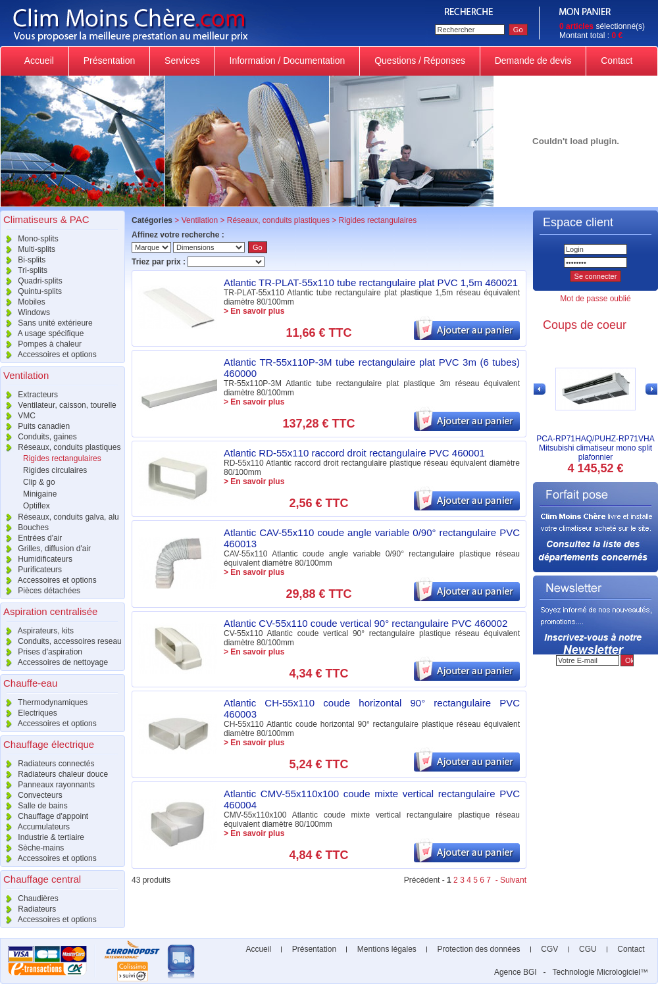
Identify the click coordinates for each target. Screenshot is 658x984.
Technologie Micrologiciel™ (600, 972)
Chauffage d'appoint (44, 816)
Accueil (39, 60)
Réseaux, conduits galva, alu (59, 517)
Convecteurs (31, 795)
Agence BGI (515, 972)
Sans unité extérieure (46, 323)
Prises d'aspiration (41, 651)
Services (182, 60)
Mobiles (22, 302)
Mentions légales (386, 949)
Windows (25, 312)
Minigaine (40, 494)
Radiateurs (28, 909)
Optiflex (36, 505)
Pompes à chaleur (41, 344)
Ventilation (200, 220)
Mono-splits (29, 238)
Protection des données (478, 949)
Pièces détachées (40, 590)
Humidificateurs (36, 559)
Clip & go (39, 482)
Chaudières (29, 898)
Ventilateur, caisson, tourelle (58, 405)
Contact (616, 60)
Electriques (28, 713)
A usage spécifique (42, 333)
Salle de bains (34, 805)
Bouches (24, 527)
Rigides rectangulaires (62, 458)
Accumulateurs (35, 826)
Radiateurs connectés (47, 763)
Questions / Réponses (420, 60)
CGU (588, 949)
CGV (550, 949)
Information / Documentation (287, 60)
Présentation (109, 60)
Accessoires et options (48, 354)
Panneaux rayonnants (47, 784)
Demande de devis (533, 60)
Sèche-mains (32, 847)
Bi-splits (22, 259)
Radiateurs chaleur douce (54, 774)
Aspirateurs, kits (37, 630)
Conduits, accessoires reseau (61, 641)
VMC (18, 415)
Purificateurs (31, 569)
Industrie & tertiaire (42, 837)
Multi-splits (27, 249)
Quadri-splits (31, 280)
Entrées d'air (31, 538)
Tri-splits (23, 270)
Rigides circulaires (55, 470)
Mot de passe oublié (595, 298)
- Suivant (509, 880)
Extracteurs (29, 394)
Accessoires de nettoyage (54, 662)
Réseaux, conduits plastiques (60, 447)
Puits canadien (35, 426)
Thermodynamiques (44, 702)
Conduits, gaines (38, 436)
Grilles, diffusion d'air (45, 548)
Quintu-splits (31, 291)
